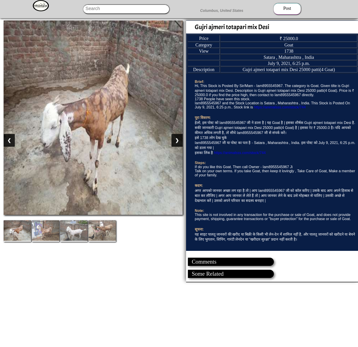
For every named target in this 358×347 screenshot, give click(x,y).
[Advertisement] (137, 314)
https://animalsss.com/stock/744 (280, 107)
